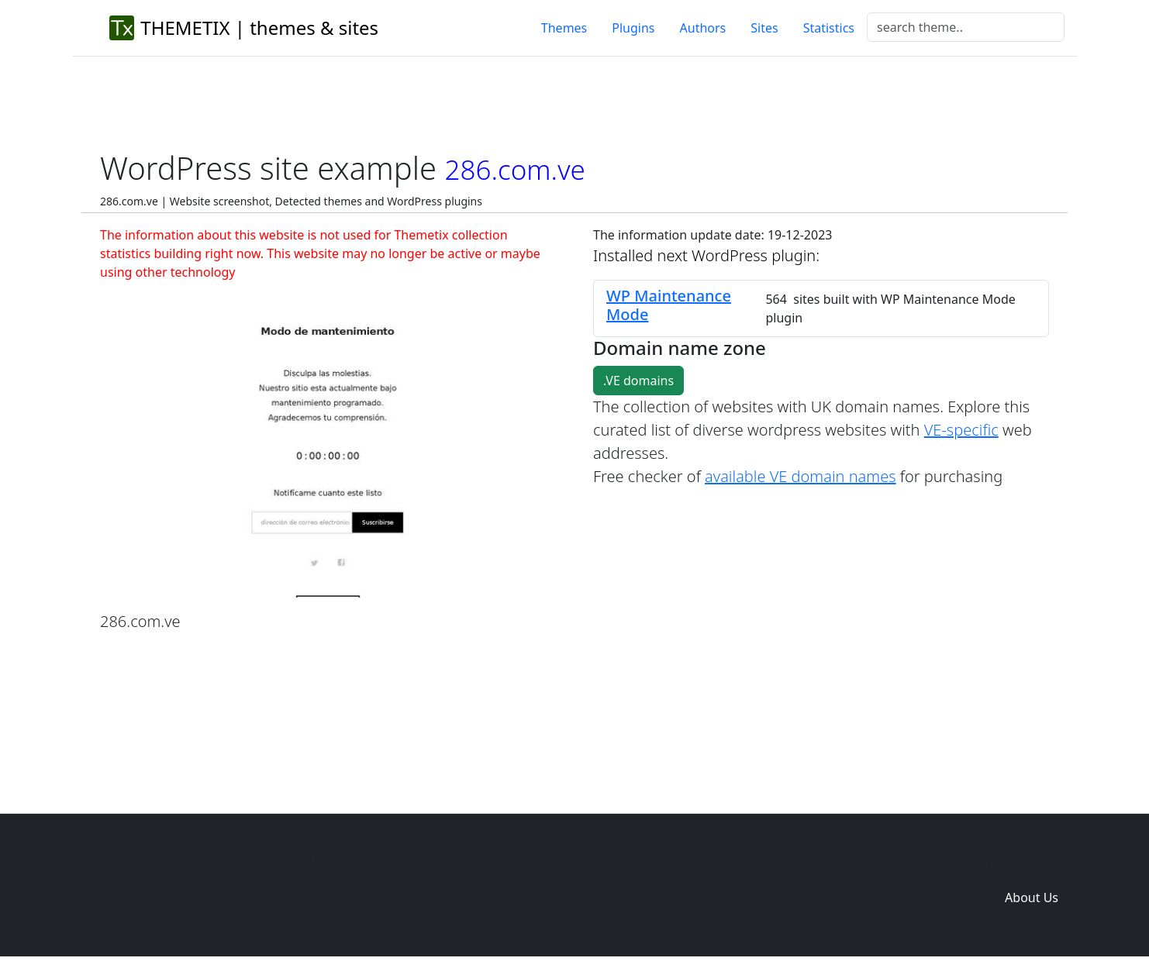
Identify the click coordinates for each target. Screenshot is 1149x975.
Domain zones (1029, 866)
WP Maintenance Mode (668, 305)
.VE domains (638, 380)
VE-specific (961, 429)
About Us (1031, 897)
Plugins (633, 27)
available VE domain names (800, 476)
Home (804, 866)
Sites (764, 27)
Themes (564, 27)
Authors (703, 27)
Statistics (828, 27)
